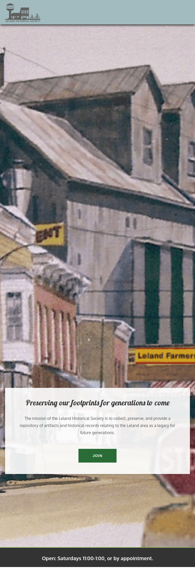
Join (97, 455)
